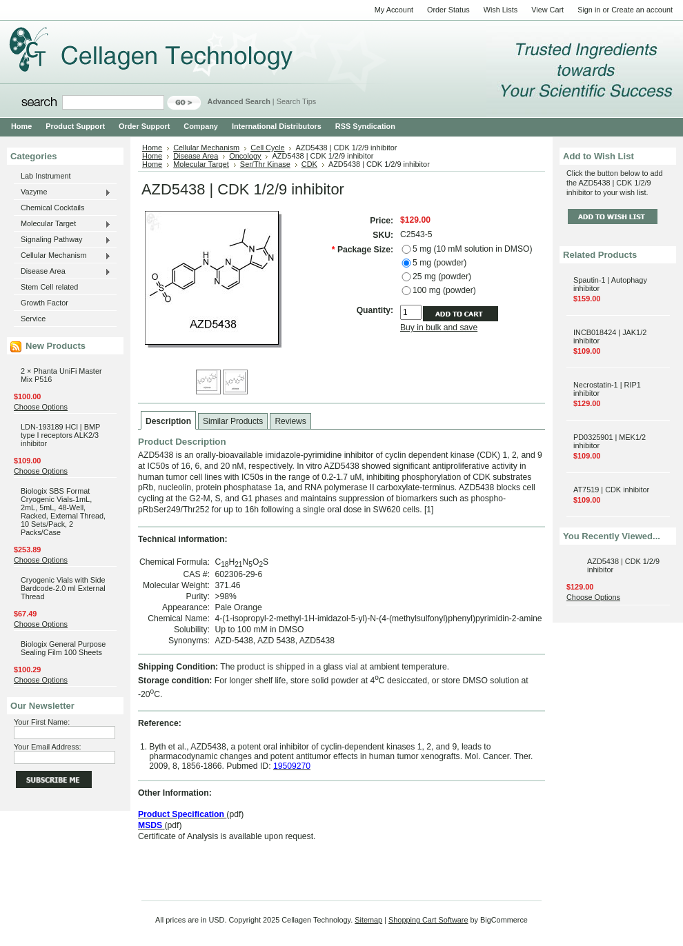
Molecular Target (62, 224)
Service (33, 318)
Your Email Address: (47, 747)
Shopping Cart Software (428, 920)
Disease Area (62, 271)
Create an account (642, 10)
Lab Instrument (46, 176)
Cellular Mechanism (62, 256)
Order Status (448, 10)
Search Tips (296, 101)
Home (152, 147)
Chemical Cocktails (52, 207)
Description (168, 421)
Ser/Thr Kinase (265, 164)
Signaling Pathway (62, 240)
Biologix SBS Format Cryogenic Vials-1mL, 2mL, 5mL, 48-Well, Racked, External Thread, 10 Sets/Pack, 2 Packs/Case (63, 511)
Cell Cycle (267, 147)
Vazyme (62, 192)
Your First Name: (42, 722)
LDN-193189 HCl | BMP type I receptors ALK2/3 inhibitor (60, 435)
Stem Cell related (49, 287)
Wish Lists (501, 10)
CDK (309, 164)
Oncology (245, 156)
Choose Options (41, 407)
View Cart (547, 10)
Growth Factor (44, 303)
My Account (394, 10)
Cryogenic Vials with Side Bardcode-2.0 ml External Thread (63, 588)
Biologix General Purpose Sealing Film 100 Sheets (63, 648)
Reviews (290, 421)
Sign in (588, 10)
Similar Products (233, 421)
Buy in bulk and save (438, 327)
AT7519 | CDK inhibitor (611, 489)
